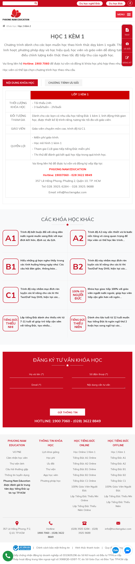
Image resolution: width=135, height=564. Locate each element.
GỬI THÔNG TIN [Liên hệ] (68, 411)
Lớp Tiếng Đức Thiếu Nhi (118, 495)
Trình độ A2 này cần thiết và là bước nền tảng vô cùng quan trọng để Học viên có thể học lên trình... (101, 235)
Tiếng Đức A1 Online (84, 456)
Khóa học (11, 25)
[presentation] (67, 399)
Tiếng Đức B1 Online (84, 468)
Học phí (50, 456)
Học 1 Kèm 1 (118, 451)
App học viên (50, 474)
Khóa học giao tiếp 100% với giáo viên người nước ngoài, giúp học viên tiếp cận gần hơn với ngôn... (101, 292)
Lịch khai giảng (50, 451)
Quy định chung (114, 547)
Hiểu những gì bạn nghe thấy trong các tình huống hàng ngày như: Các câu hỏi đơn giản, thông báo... (33, 264)
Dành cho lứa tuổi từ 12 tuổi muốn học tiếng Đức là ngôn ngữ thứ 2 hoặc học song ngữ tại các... (99, 321)
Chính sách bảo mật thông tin (53, 547)
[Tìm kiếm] (36, 3)
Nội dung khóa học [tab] (20, 82)
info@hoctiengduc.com (118, 528)
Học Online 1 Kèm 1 (84, 451)
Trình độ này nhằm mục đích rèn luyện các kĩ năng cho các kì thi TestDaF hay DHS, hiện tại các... (98, 264)
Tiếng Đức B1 (118, 468)
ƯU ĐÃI (127, 46)
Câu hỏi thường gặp (17, 468)
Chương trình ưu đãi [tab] (63, 82)
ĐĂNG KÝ (127, 60)
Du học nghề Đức (87, 3)
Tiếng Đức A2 (118, 462)
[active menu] (124, 14)
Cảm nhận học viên (17, 456)
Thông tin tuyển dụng (17, 474)
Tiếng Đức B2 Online (84, 474)
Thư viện (51, 468)
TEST (127, 32)
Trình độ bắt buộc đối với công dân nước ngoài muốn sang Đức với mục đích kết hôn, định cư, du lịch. (33, 235)
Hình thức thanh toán (87, 547)
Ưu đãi (50, 462)
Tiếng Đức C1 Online (84, 480)
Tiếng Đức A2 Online (84, 462)
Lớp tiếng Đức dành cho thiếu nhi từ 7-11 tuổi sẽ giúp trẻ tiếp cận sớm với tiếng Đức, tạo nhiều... (33, 321)
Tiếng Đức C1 (118, 480)
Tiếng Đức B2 (118, 474)
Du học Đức (115, 3)
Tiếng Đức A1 (118, 456)
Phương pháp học (51, 480)
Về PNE (17, 451)
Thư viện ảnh (17, 462)
